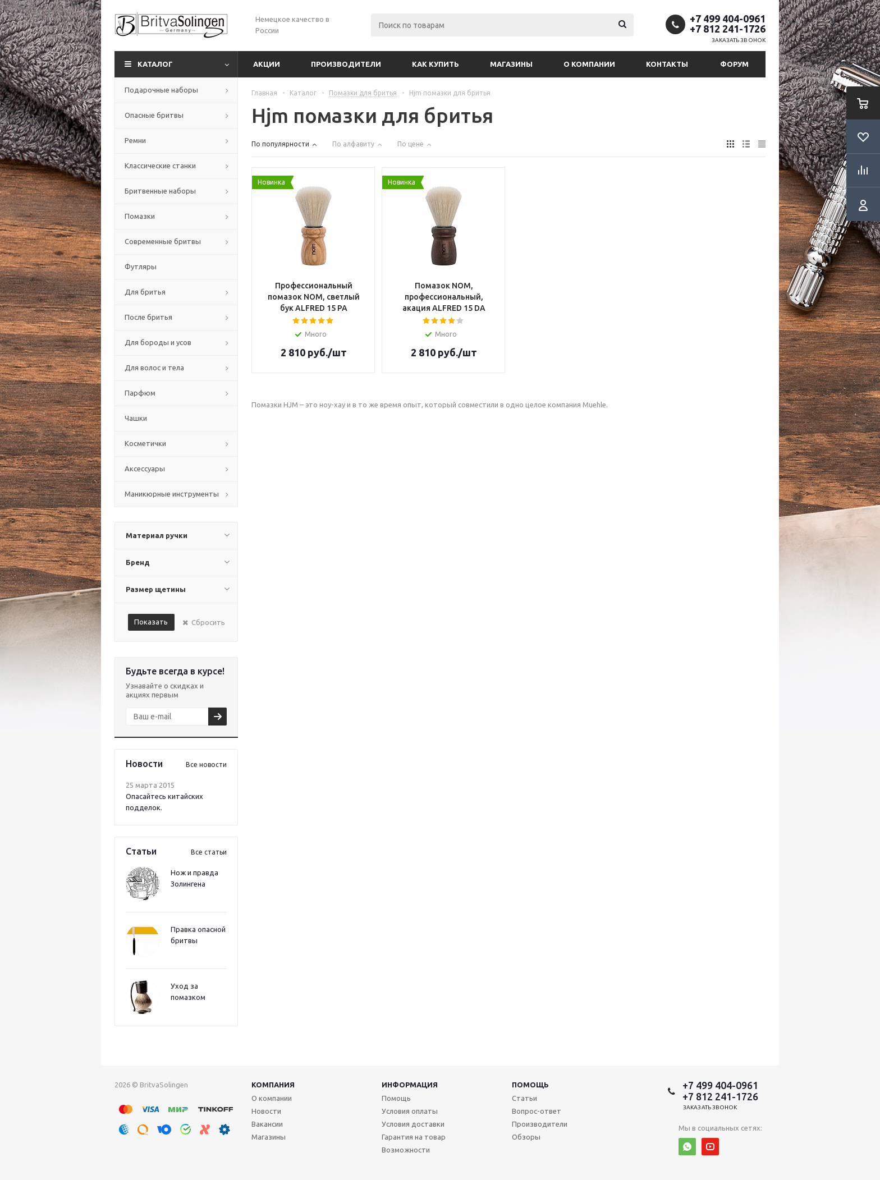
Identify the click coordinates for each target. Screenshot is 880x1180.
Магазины (511, 64)
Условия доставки (413, 1124)
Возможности (406, 1150)
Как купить (435, 64)
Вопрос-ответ (536, 1111)
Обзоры (526, 1137)
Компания (273, 1085)
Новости (266, 1111)
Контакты (667, 64)
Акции (266, 64)
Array (313, 226)
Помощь (530, 1085)
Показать (151, 622)
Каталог (155, 64)
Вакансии (267, 1124)
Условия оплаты (410, 1111)
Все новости (206, 764)
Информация (410, 1085)
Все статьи (209, 852)
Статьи (524, 1098)
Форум (734, 64)
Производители (346, 64)
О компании (589, 64)
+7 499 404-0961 (728, 18)
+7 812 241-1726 (728, 29)
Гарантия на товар (414, 1137)
